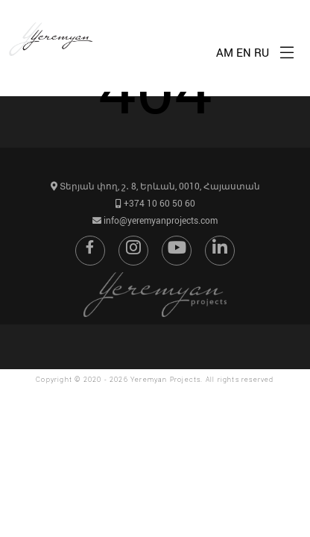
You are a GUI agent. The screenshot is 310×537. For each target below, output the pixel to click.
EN (243, 52)
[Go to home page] (54, 73)
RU (261, 52)
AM (224, 52)
